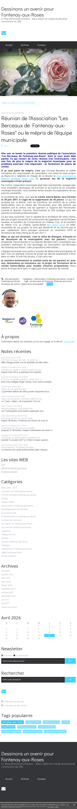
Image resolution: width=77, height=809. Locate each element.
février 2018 (6, 585)
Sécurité (5, 538)
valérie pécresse (51, 722)
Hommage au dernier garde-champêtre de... (21, 437)
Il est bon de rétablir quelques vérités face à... (21, 379)
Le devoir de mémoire (11, 520)
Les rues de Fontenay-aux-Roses (16, 527)
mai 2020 (5, 571)
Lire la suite (69, 341)
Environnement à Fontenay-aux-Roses (18, 516)
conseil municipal (46, 726)
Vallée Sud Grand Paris (11, 552)
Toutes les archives (9, 607)
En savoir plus (52, 807)
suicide (66, 722)
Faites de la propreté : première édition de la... (22, 398)
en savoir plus (56, 224)
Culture (4, 498)
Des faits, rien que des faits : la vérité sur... (20, 360)
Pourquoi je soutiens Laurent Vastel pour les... (22, 369)
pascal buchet (8, 726)
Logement (6, 531)
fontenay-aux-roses (12, 722)
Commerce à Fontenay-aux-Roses (16, 491)
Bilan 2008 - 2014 (9, 488)
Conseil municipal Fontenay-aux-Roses (18, 495)
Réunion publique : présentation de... (17, 408)
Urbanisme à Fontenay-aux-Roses (16, 549)
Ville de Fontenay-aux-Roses (14, 468)
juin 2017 (5, 600)
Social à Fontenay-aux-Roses (14, 542)
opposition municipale (55, 731)
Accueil (8, 45)
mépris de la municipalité (32, 284)
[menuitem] (9, 45)
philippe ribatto (33, 722)
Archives (25, 45)
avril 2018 (5, 578)
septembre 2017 (8, 596)
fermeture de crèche (10, 284)
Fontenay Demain (9, 471)
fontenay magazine (11, 731)
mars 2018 (6, 582)
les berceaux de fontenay (41, 281)
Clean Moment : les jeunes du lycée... (18, 447)
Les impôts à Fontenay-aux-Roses (16, 524)
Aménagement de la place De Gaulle (17, 428)
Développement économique (14, 509)
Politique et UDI (8, 534)
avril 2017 (5, 603)
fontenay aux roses (32, 731)
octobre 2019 (7, 574)
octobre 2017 (7, 592)
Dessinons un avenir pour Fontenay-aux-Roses (27, 11)
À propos (41, 45)
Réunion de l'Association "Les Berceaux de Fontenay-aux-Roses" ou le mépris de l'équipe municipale (36, 128)
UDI (3, 464)
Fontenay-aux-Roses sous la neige (17, 418)
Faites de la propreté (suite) (13, 389)
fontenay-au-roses (26, 726)
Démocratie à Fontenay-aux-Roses (17, 506)
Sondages (5, 545)
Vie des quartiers (8, 556)
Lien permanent (10, 279)
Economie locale (8, 513)
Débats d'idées (8, 502)
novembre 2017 (8, 589)
